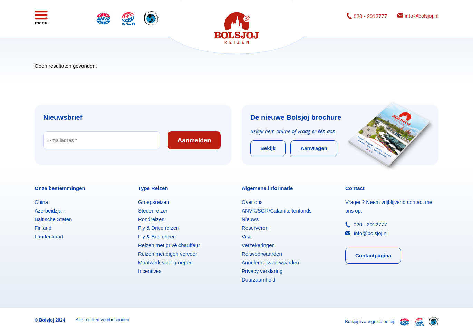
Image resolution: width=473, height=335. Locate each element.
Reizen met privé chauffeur (169, 245)
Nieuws (250, 219)
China (41, 202)
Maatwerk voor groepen (165, 262)
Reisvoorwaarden (262, 254)
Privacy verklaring (262, 271)
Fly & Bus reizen (157, 236)
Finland (43, 228)
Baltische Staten (53, 219)
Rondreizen (151, 219)
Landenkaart (49, 236)
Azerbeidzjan (50, 211)
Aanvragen (313, 148)
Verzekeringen (258, 245)
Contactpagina (373, 255)
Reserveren (255, 228)
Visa (247, 236)
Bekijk (268, 148)
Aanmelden (194, 140)
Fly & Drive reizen (158, 228)
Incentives (150, 271)
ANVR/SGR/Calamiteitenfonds (277, 211)
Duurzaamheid (259, 280)
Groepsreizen (153, 202)
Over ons (252, 202)
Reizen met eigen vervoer (167, 254)
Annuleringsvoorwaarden (270, 262)
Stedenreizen (153, 211)
